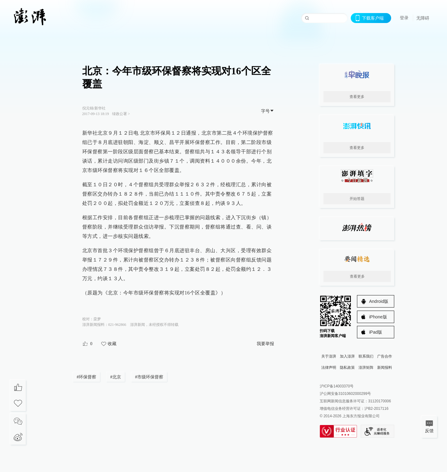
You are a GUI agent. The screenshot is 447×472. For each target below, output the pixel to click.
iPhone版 (378, 316)
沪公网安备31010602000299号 (345, 393)
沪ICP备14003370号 (337, 386)
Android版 (378, 301)
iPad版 (375, 332)
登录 (404, 17)
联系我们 (366, 356)
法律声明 (328, 367)
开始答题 (357, 199)
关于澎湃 (328, 356)
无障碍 (422, 18)
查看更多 (357, 97)
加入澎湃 (347, 356)
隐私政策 (347, 367)
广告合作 (384, 356)
